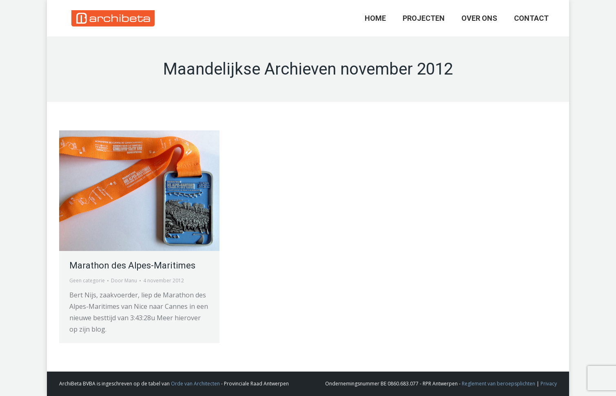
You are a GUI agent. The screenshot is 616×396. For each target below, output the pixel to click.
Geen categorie (87, 280)
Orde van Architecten (195, 383)
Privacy (549, 383)
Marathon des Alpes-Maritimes (132, 265)
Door (124, 280)
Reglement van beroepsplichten (498, 383)
